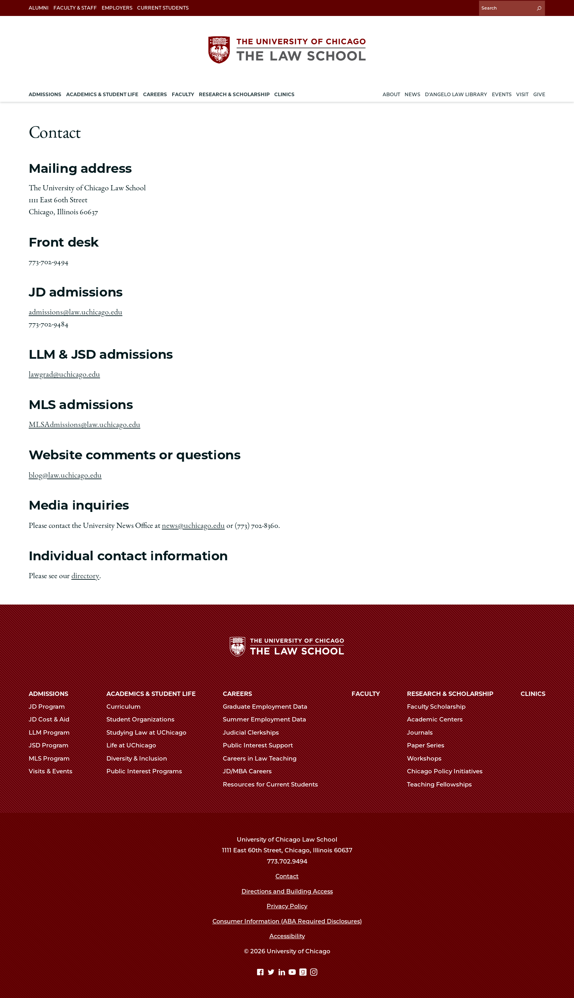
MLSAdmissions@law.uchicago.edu (83, 423)
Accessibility (287, 933)
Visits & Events (54, 768)
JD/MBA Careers (251, 768)
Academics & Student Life (151, 691)
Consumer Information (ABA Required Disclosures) (287, 918)
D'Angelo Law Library (456, 93)
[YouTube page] (293, 970)
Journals (423, 729)
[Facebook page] (261, 970)
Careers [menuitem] (155, 93)
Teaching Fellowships (443, 781)
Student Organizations (143, 717)
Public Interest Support (261, 743)
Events (501, 93)
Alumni (39, 8)
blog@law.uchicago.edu (64, 473)
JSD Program (52, 743)
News (412, 93)
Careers (237, 691)
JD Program (50, 703)
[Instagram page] (313, 970)
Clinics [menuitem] (284, 93)
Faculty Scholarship (439, 703)
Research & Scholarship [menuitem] (234, 93)
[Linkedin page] (282, 970)
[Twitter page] (272, 970)
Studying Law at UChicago (149, 729)
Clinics (533, 691)
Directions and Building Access (287, 888)
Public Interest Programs (147, 768)
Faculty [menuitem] (183, 93)
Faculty (366, 691)
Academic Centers (438, 717)
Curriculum (126, 703)
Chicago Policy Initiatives (448, 768)
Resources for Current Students (274, 781)
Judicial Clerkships (254, 729)
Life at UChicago (134, 743)
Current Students (163, 8)
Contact (287, 873)
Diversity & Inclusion (140, 755)
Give (539, 93)
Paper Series (429, 743)
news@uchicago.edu (192, 523)
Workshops (427, 755)
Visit (522, 93)
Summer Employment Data (268, 717)
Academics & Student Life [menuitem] (102, 93)
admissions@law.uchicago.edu (74, 311)
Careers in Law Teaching (263, 755)
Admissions (48, 691)
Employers (117, 8)
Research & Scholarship (450, 691)
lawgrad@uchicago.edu (63, 373)
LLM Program (53, 729)
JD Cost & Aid (52, 717)
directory (84, 573)
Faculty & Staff (75, 8)
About (391, 93)
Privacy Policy (287, 903)
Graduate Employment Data (268, 703)
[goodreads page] (304, 970)
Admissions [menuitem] (45, 93)
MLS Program (53, 755)
